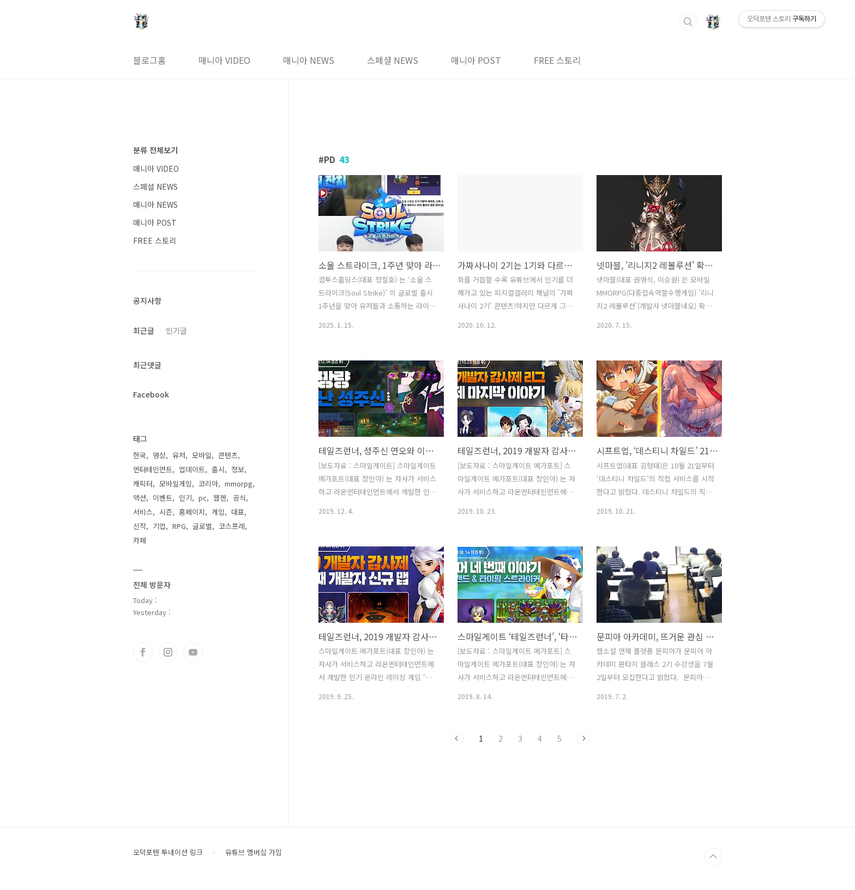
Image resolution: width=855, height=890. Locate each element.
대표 (237, 512)
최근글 (143, 330)
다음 (583, 738)
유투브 (193, 652)
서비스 (143, 512)
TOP (713, 856)
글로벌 (202, 526)
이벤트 (162, 497)
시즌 (165, 512)
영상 (159, 455)
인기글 (176, 330)
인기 (185, 497)
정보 (237, 469)
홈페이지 (192, 512)
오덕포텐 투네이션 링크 (168, 852)
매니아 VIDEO (224, 60)
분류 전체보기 (155, 150)
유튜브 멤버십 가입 (253, 852)
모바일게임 (175, 483)
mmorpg (238, 483)
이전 (456, 738)
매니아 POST (476, 60)
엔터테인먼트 (152, 469)
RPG (179, 526)
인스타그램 (168, 652)
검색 (688, 22)
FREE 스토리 (557, 60)
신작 (139, 526)
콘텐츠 (228, 455)
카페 (139, 540)
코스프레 (232, 526)
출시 (218, 469)
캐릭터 (143, 483)
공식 (239, 497)
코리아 (208, 483)
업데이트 (192, 469)
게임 (218, 512)
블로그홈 (149, 60)
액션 (139, 497)
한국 (139, 455)
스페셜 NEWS (392, 60)
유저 (178, 455)
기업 (159, 526)
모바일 (202, 455)
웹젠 (219, 497)
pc (202, 497)
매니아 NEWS (308, 60)
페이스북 (143, 652)
